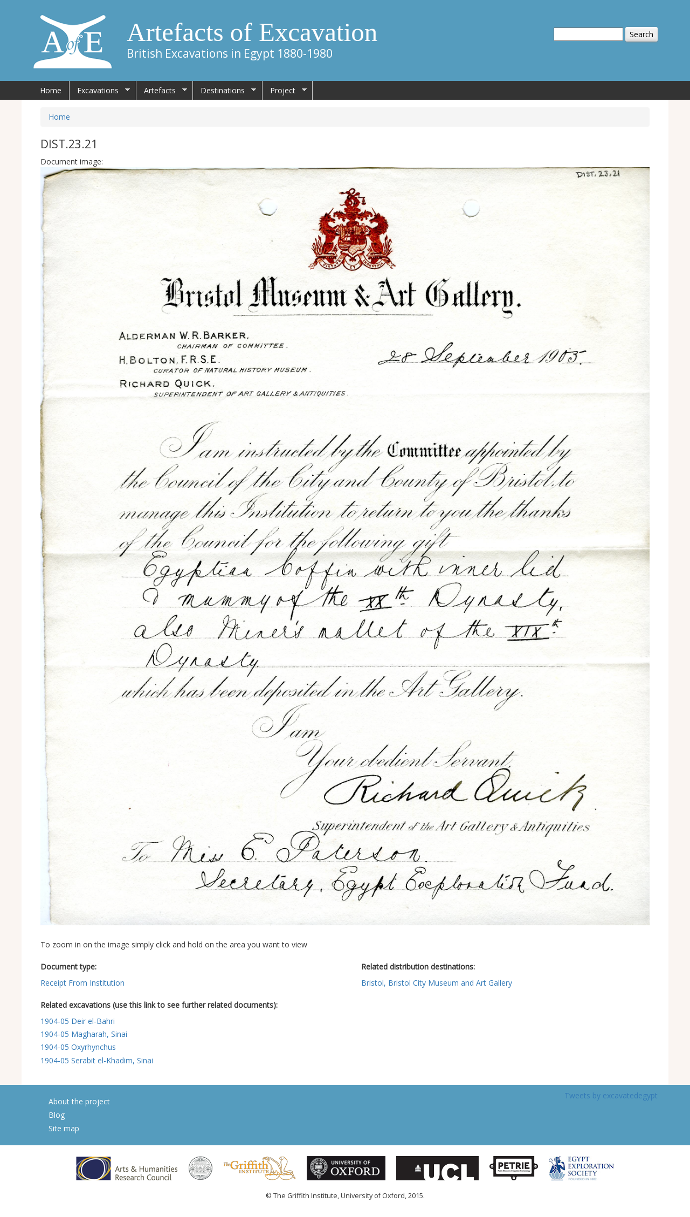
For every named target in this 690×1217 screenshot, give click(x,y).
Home (50, 90)
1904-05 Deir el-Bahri (77, 1021)
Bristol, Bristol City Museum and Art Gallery (436, 983)
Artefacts (161, 90)
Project (285, 90)
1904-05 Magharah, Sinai (83, 1034)
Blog (57, 1115)
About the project (79, 1101)
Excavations (100, 90)
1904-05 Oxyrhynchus (78, 1047)
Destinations (224, 90)
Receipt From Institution (82, 983)
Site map (64, 1128)
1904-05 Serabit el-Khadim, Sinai (96, 1060)
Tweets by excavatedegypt (611, 1095)
